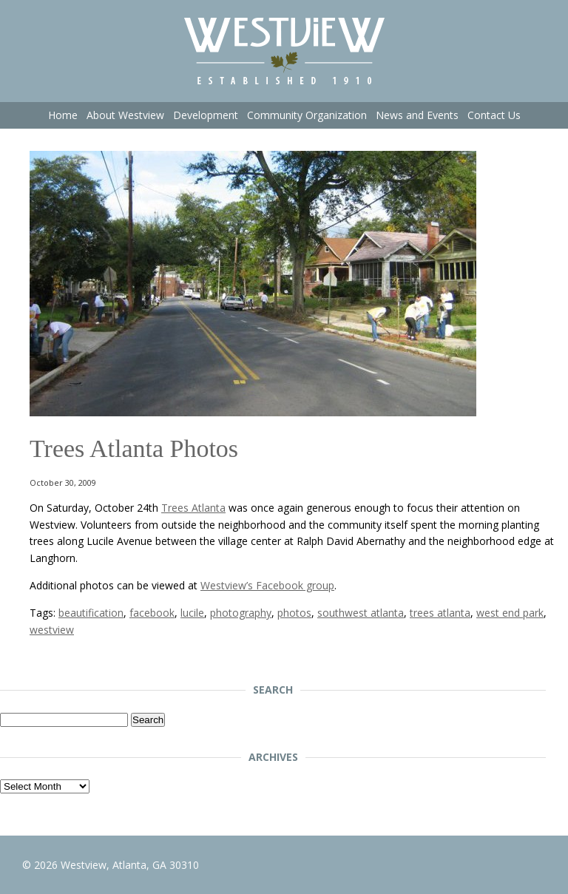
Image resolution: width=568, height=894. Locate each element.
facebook (152, 613)
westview (52, 630)
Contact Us (494, 115)
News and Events (417, 115)
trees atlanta (440, 613)
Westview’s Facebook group (267, 585)
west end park (510, 613)
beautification (91, 613)
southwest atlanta (360, 613)
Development (205, 115)
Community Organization (307, 115)
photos (294, 613)
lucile (192, 613)
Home (63, 115)
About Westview (125, 115)
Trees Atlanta (193, 508)
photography (240, 613)
